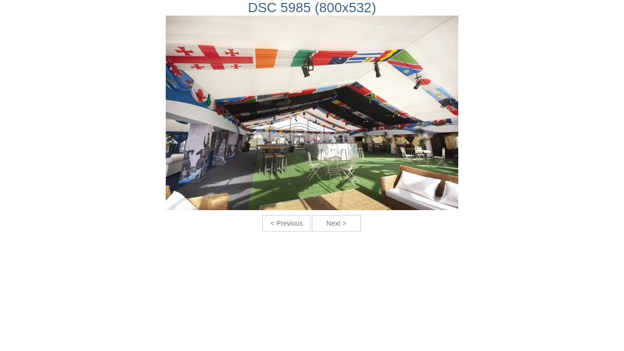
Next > (337, 223)
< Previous (287, 223)
